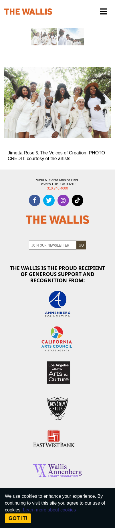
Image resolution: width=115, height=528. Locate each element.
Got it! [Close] (18, 518)
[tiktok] (77, 200)
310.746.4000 (57, 188)
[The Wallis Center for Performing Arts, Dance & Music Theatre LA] (28, 11)
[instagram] (63, 200)
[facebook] (34, 200)
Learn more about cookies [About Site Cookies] (49, 509)
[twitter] (49, 200)
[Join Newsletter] (53, 245)
